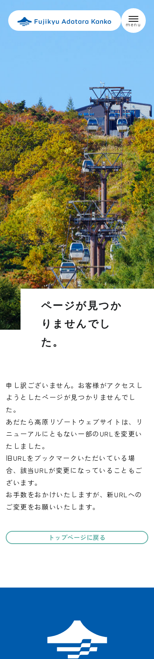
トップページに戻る (77, 537)
